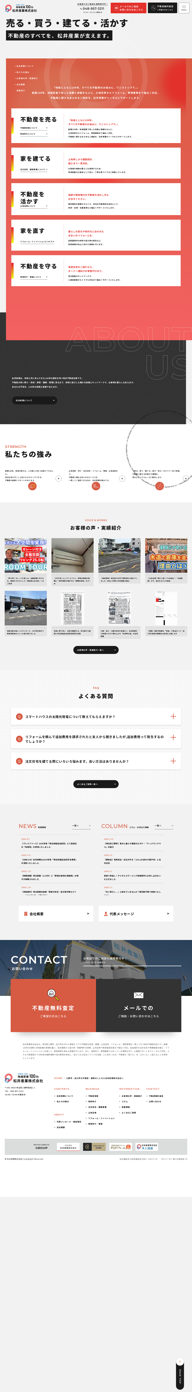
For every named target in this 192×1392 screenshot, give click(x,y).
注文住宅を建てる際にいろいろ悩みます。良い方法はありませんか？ (72, 956)
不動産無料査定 (156, 1291)
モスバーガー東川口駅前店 (173, 1354)
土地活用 (92, 1307)
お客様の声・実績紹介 (27, 78)
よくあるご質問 (129, 1307)
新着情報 (126, 1302)
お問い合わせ (155, 1296)
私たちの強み (23, 72)
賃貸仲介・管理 (95, 1318)
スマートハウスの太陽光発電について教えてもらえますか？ (65, 911)
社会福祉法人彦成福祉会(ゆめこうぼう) (137, 1354)
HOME (89, 1273)
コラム (125, 1296)
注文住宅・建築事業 (97, 1302)
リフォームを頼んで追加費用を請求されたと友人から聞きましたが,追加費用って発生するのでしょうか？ (90, 934)
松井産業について (25, 66)
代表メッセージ (119, 1108)
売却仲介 (92, 1296)
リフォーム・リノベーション (101, 1313)
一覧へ (75, 1020)
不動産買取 (93, 1291)
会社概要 (21, 84)
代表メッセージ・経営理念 (69, 1316)
